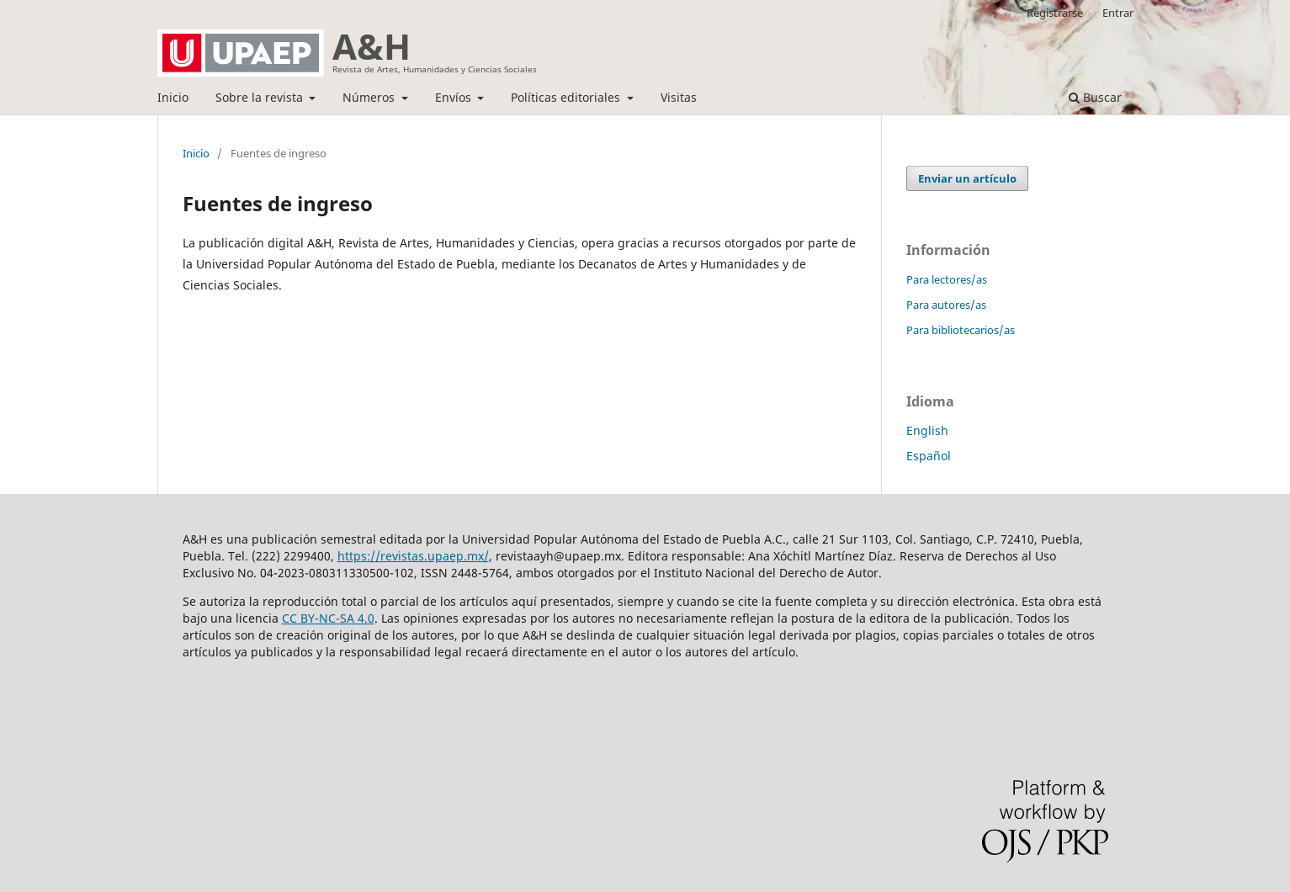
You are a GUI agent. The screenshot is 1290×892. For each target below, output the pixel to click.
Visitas (679, 97)
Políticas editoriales (567, 97)
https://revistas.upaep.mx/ (413, 556)
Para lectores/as (946, 279)
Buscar (1095, 97)
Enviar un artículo (967, 178)
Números (370, 97)
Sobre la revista (260, 97)
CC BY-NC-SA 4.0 (328, 618)
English (927, 430)
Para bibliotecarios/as (960, 329)
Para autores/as (946, 304)
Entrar (1117, 12)
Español (928, 456)
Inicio (172, 97)
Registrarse (1055, 12)
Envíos (455, 97)
